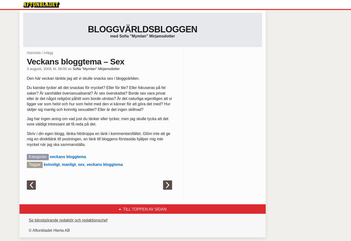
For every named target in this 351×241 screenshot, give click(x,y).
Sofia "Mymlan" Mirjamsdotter (96, 69)
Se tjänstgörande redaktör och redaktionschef (68, 220)
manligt (69, 164)
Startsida (34, 53)
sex (81, 164)
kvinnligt (52, 164)
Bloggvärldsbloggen (142, 29)
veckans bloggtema (68, 157)
